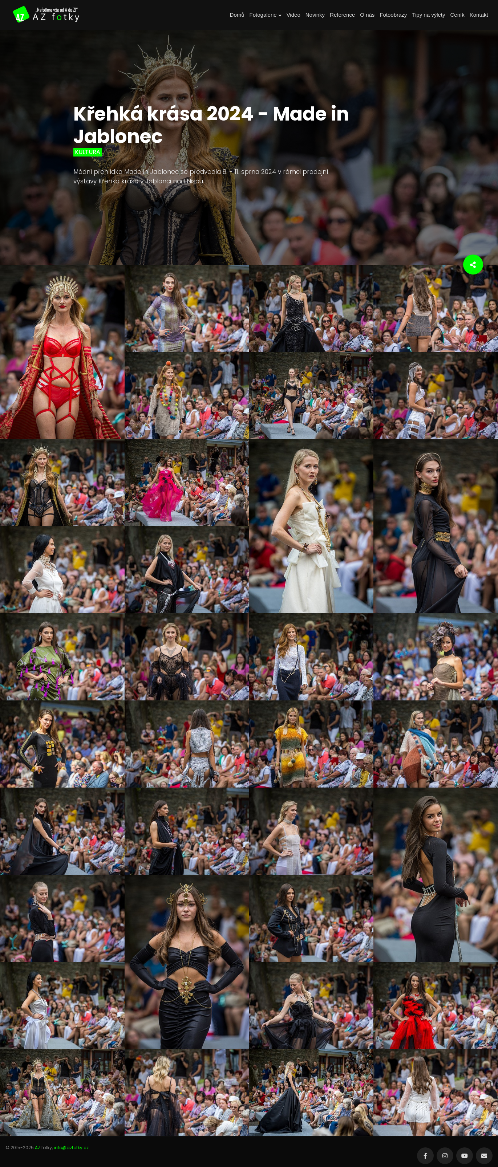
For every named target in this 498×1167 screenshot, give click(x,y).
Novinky (315, 15)
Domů (237, 15)
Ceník (457, 15)
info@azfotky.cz (71, 1147)
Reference (342, 15)
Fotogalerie (266, 15)
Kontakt (479, 15)
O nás (367, 15)
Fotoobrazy (393, 15)
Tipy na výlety (428, 15)
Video (293, 15)
